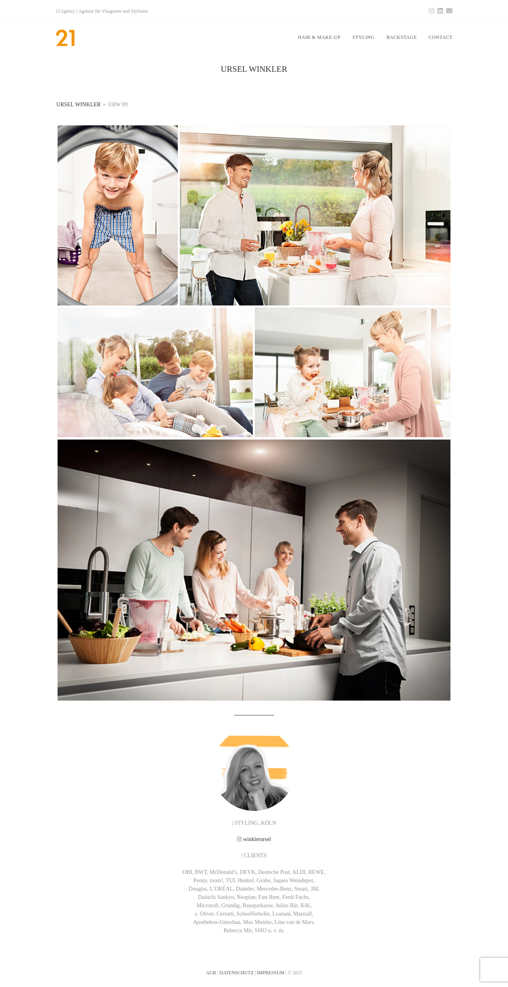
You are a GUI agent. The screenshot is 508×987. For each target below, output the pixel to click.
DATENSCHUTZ (236, 972)
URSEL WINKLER (78, 105)
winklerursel (257, 839)
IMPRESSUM (270, 972)
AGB (211, 972)
